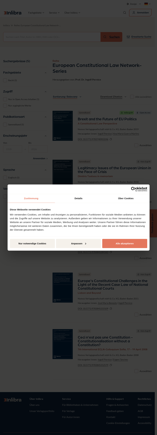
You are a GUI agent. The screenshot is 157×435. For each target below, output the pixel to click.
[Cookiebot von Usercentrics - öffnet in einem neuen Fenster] (133, 189)
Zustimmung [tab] (31, 198)
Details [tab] (79, 198)
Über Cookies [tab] (126, 198)
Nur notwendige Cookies (32, 243)
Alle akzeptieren (125, 243)
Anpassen (78, 243)
